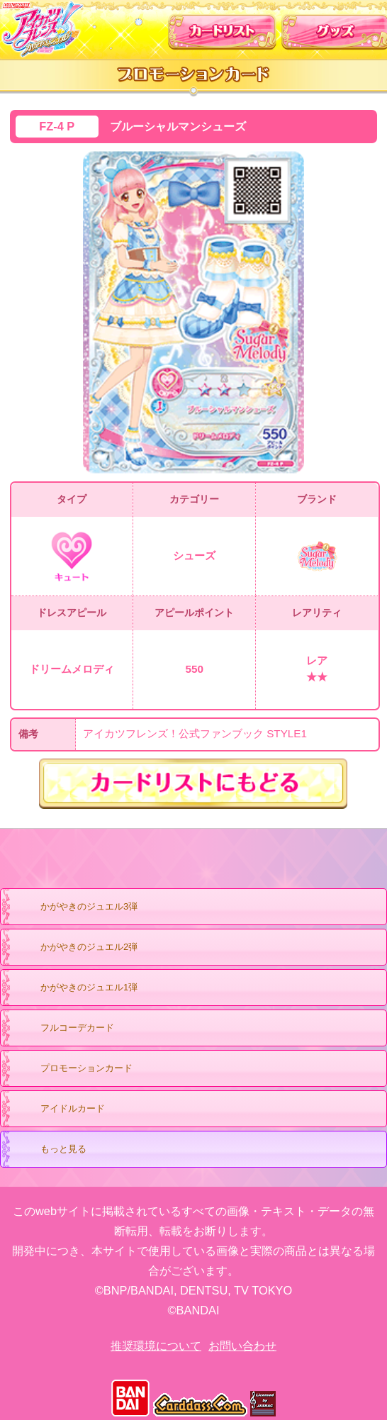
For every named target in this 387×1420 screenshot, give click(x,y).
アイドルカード (59, 1109)
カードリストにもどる (194, 784)
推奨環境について (156, 1346)
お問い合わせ (242, 1346)
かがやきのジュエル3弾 (75, 907)
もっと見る (49, 1150)
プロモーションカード (73, 1069)
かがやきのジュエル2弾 (75, 947)
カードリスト (222, 27)
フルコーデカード (77, 1027)
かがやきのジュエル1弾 (75, 988)
